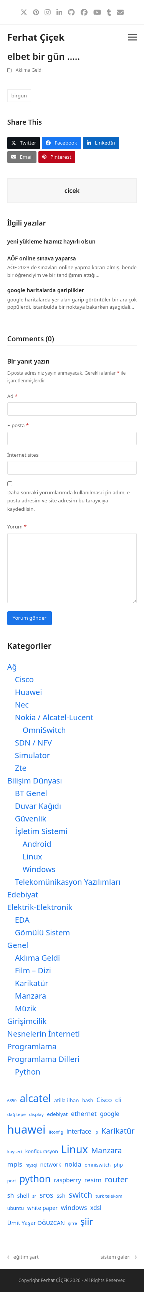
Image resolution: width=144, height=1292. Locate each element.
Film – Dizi (33, 970)
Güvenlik (30, 818)
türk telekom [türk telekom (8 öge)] (109, 1196)
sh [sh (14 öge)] (10, 1195)
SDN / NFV (33, 742)
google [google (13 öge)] (109, 1113)
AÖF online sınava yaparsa (41, 258)
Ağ (12, 667)
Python (27, 1072)
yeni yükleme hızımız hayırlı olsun (51, 241)
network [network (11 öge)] (50, 1164)
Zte (20, 768)
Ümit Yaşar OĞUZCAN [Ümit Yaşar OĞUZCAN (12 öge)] (36, 1222)
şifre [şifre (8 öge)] (72, 1223)
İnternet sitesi (23, 454)
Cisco (24, 679)
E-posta (18, 425)
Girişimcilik (26, 1021)
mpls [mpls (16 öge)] (14, 1164)
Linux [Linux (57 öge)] (74, 1149)
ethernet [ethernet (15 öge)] (84, 1113)
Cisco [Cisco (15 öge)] (104, 1099)
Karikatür (31, 983)
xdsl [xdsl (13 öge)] (95, 1207)
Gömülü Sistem (42, 932)
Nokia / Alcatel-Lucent (54, 717)
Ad (12, 396)
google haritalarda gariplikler (45, 290)
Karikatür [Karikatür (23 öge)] (118, 1131)
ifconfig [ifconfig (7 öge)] (56, 1132)
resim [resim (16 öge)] (92, 1179)
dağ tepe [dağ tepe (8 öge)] (16, 1114)
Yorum (17, 526)
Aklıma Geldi (29, 70)
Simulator (32, 755)
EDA (22, 920)
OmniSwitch (44, 730)
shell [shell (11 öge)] (23, 1195)
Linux (32, 856)
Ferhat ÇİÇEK (55, 1280)
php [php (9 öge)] (118, 1165)
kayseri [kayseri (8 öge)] (14, 1151)
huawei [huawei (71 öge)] (26, 1129)
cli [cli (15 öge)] (118, 1099)
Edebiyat (22, 894)
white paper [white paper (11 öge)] (42, 1207)
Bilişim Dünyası (34, 780)
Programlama (31, 1046)
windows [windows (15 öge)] (74, 1207)
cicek (72, 190)
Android (37, 844)
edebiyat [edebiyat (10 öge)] (57, 1114)
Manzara (30, 996)
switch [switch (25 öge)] (80, 1194)
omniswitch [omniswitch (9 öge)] (97, 1165)
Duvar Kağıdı (38, 806)
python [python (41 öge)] (35, 1178)
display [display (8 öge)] (36, 1114)
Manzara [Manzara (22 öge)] (106, 1150)
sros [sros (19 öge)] (46, 1195)
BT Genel (31, 793)
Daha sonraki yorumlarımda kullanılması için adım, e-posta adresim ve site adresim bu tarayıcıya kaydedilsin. (69, 500)
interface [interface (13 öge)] (78, 1131)
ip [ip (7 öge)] (96, 1132)
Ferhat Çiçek (36, 37)
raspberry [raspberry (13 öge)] (67, 1180)
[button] (132, 37)
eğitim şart (23, 1257)
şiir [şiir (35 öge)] (86, 1221)
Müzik (25, 1008)
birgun (19, 95)
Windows (39, 869)
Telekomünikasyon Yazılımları (68, 882)
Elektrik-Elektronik (40, 907)
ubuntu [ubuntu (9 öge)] (15, 1208)
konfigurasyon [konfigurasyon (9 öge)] (41, 1151)
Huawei (28, 692)
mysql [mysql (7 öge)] (31, 1165)
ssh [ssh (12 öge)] (60, 1195)
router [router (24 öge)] (116, 1179)
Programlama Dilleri (43, 1059)
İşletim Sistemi (41, 831)
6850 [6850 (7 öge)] (12, 1100)
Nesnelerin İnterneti (43, 1034)
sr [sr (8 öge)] (34, 1196)
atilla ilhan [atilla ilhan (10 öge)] (66, 1100)
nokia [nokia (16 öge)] (73, 1164)
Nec (22, 704)
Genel (17, 945)
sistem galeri (119, 1257)
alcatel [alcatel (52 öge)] (35, 1098)
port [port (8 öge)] (11, 1180)
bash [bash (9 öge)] (87, 1100)
